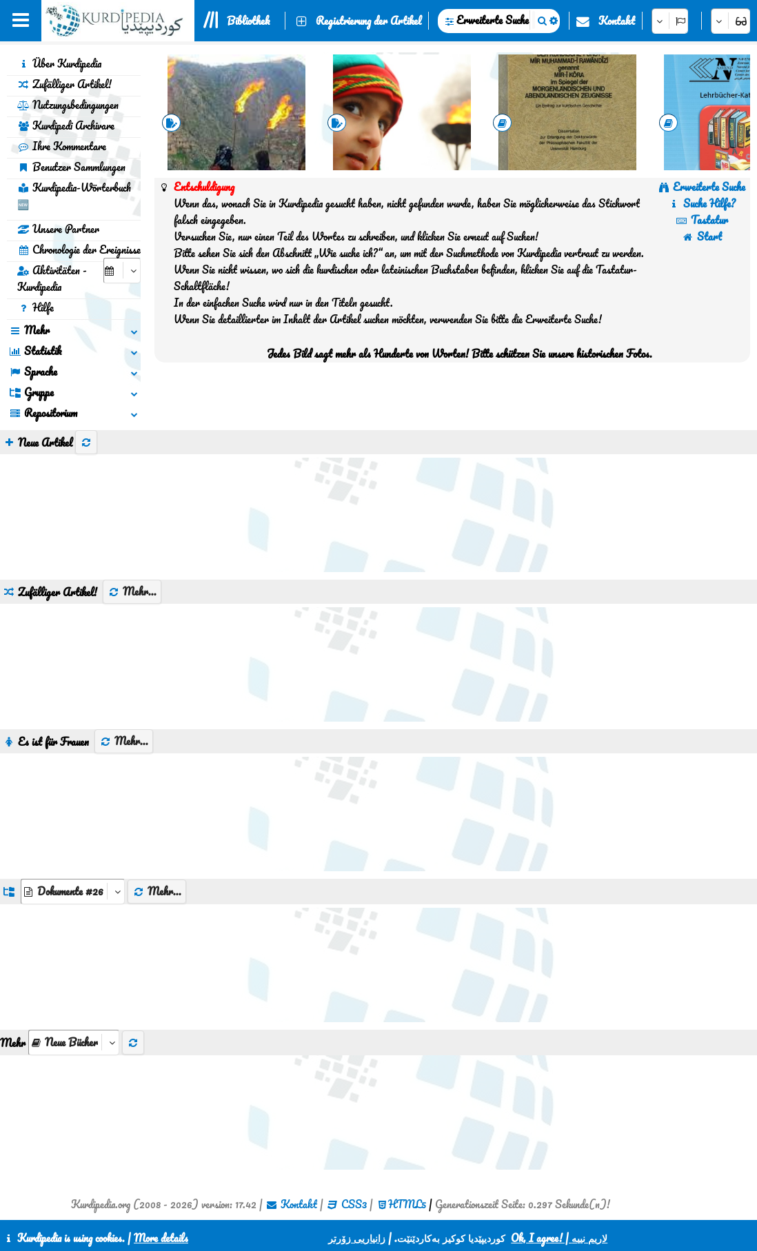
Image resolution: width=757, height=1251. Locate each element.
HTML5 (407, 1204)
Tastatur (702, 220)
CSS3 (354, 1204)
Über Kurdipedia (59, 63)
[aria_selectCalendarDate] (122, 270)
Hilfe (35, 307)
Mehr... (132, 591)
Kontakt (616, 20)
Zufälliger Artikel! (64, 84)
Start (702, 236)
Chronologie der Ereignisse (79, 249)
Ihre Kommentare (61, 146)
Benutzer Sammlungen (71, 167)
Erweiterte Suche (492, 20)
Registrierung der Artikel (368, 20)
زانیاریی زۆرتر (356, 1238)
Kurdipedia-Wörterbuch (74, 195)
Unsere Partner (58, 229)
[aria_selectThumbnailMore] (74, 1042)
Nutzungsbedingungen (68, 104)
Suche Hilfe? (702, 203)
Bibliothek (248, 20)
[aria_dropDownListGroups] (72, 891)
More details (161, 1238)
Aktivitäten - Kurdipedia (52, 278)
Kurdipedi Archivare (65, 125)
